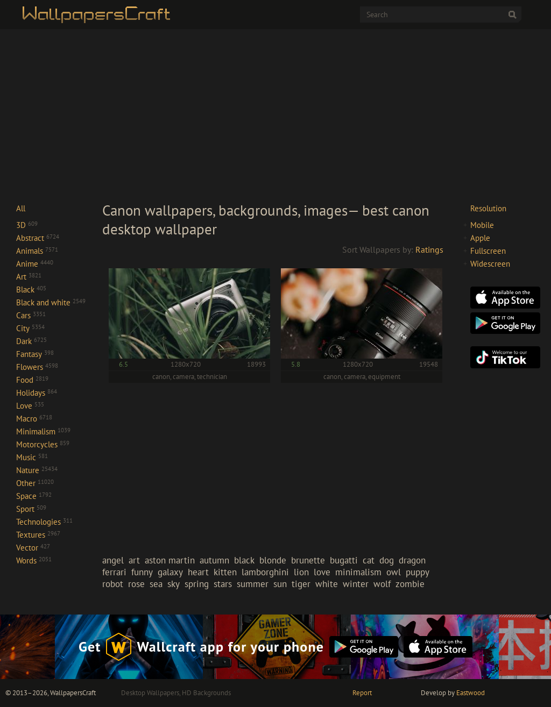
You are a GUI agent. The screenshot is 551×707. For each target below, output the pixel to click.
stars (223, 584)
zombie (410, 584)
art (134, 560)
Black (31, 289)
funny (142, 572)
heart (198, 572)
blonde (272, 560)
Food (32, 380)
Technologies (44, 522)
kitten (225, 572)
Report (362, 692)
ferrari (114, 572)
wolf (382, 584)
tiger (301, 584)
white (326, 584)
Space (34, 496)
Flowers (37, 367)
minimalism (358, 572)
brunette (308, 560)
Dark (31, 341)
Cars (31, 315)
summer (253, 584)
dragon (412, 560)
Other (35, 483)
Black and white (51, 302)
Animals (37, 251)
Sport (31, 509)
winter (356, 584)
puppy (417, 572)
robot (112, 584)
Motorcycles (42, 444)
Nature (37, 470)
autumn (214, 560)
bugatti (344, 560)
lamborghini (265, 572)
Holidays (36, 393)
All (20, 208)
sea (156, 584)
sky (173, 584)
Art (28, 277)
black (244, 560)
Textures (38, 535)
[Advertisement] (275, 115)
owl (393, 572)
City (30, 328)
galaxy (170, 572)
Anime (34, 264)
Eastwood (470, 692)
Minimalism (43, 431)
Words (34, 560)
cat (369, 560)
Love (30, 406)
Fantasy (35, 354)
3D (27, 225)
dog (386, 560)
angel (113, 560)
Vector (33, 547)
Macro (34, 418)
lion (301, 572)
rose (136, 584)
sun (280, 584)
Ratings (429, 249)
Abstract (37, 238)
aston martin (170, 560)
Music (32, 457)
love (322, 572)
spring (197, 584)
